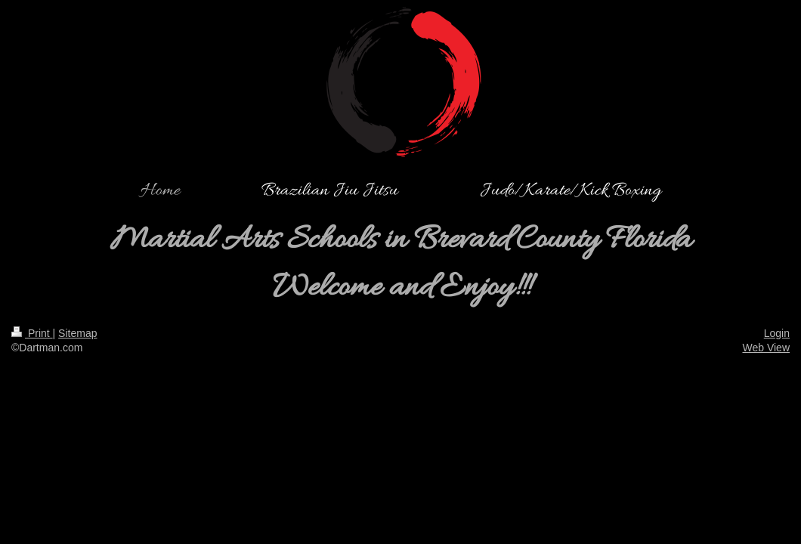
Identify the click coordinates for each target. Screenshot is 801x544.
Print (32, 333)
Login (777, 333)
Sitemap (77, 333)
